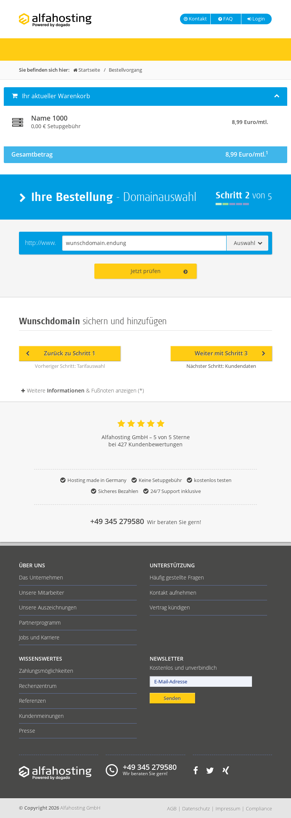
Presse (27, 730)
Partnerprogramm (40, 622)
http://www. (40, 243)
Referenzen (32, 700)
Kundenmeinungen (41, 715)
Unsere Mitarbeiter (41, 592)
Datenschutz (196, 808)
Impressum (228, 808)
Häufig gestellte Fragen (177, 577)
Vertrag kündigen (170, 607)
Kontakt (195, 18)
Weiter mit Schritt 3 (230, 353)
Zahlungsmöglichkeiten (46, 670)
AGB (172, 808)
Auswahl (248, 242)
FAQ (225, 18)
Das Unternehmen (41, 577)
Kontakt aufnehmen (173, 592)
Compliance (259, 808)
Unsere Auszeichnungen (48, 607)
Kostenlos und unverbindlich (183, 667)
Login (255, 18)
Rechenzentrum (37, 685)
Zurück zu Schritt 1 (60, 353)
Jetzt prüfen (159, 271)
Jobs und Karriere (39, 637)
